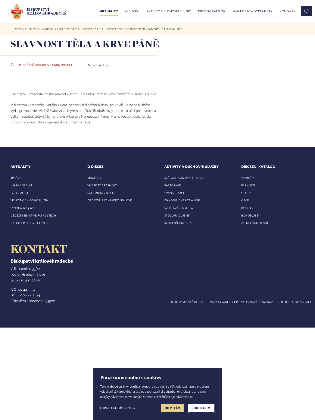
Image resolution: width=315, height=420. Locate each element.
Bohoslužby (250, 308)
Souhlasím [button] (200, 408)
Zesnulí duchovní (254, 315)
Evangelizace (174, 285)
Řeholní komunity (178, 315)
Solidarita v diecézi (101, 285)
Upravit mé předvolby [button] (117, 408)
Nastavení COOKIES (276, 394)
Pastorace (172, 278)
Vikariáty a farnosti (102, 278)
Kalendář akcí (21, 278)
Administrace (302, 394)
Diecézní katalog (211, 11)
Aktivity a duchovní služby (169, 11)
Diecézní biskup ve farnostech (125, 28)
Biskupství (47, 28)
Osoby (246, 285)
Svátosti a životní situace (183, 270)
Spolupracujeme (177, 308)
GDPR (236, 394)
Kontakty (287, 11)
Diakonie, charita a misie (182, 293)
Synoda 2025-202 (22, 300)
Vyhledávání (250, 394)
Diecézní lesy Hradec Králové (109, 293)
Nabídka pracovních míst (29, 315)
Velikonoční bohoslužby (29, 293)
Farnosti (248, 278)
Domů (18, 28)
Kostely (247, 300)
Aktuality (109, 11)
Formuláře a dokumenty (252, 11)
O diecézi (132, 11)
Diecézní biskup (91, 28)
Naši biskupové (67, 28)
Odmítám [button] (173, 408)
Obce (245, 293)
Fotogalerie (19, 285)
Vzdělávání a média (178, 300)
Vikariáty (248, 270)
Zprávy (15, 270)
